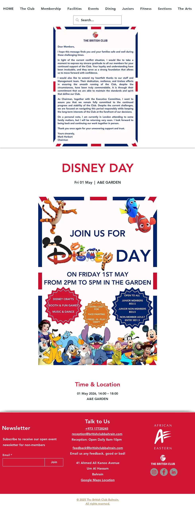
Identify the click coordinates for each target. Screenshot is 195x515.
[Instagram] (154, 472)
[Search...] (97, 20)
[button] (27, 9)
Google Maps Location (98, 480)
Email (7, 455)
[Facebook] (164, 472)
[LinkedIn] (173, 472)
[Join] (54, 462)
